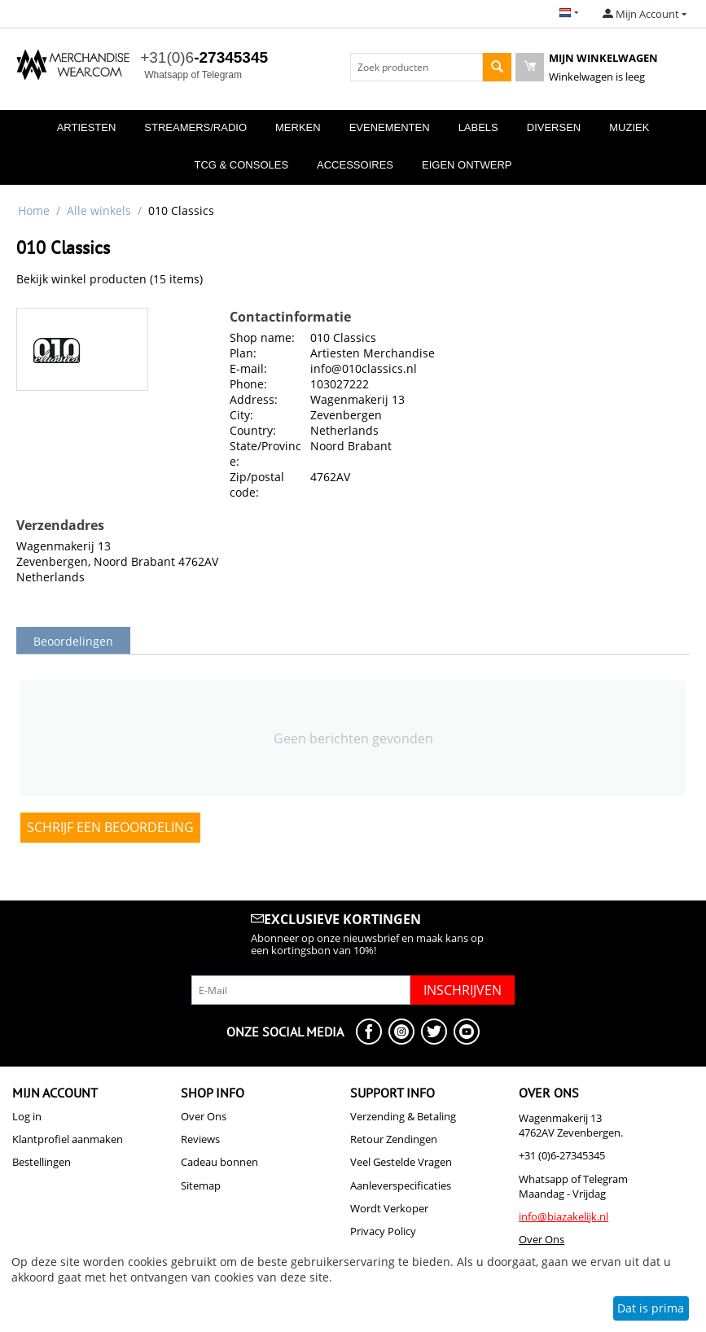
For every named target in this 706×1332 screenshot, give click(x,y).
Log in (27, 1116)
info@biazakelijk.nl (563, 1216)
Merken (298, 127)
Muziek (629, 127)
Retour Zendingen (393, 1139)
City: (241, 415)
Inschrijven (462, 990)
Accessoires (355, 165)
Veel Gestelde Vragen (401, 1162)
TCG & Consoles (241, 165)
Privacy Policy (383, 1231)
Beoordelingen (73, 641)
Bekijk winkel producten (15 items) (109, 279)
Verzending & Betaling (403, 1116)
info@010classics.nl (363, 368)
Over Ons (203, 1116)
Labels (478, 127)
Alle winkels (99, 210)
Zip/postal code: (257, 484)
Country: (253, 430)
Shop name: (262, 337)
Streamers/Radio (195, 127)
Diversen (554, 127)
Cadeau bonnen (219, 1162)
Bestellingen (41, 1162)
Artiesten (86, 127)
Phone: (248, 384)
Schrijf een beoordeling (110, 827)
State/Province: (265, 453)
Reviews (200, 1139)
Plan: (243, 353)
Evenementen (389, 127)
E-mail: (248, 368)
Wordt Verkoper (389, 1208)
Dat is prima (650, 1308)
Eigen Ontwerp (467, 165)
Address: (254, 399)
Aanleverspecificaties (400, 1185)
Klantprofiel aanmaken (67, 1139)
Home (34, 210)
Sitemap (201, 1185)
